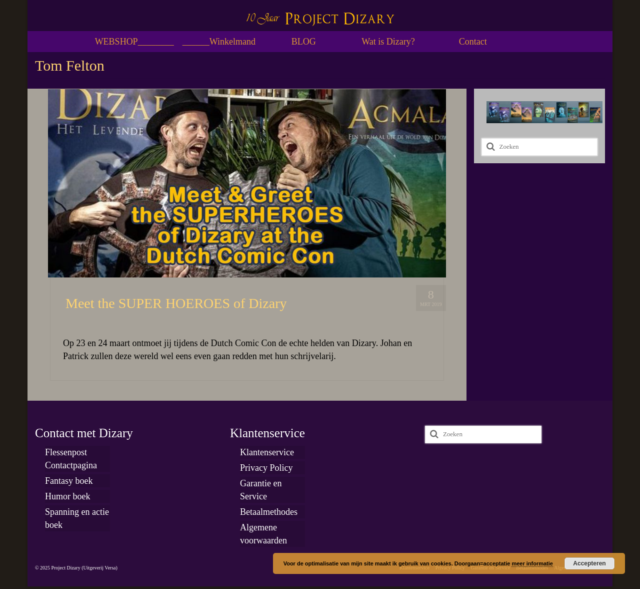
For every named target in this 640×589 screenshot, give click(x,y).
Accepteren (589, 563)
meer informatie (532, 563)
